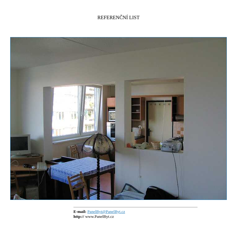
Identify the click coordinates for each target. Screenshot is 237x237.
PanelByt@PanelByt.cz (106, 211)
